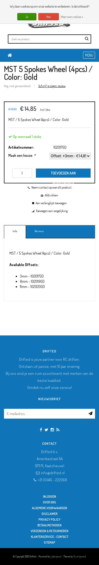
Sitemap (49, 542)
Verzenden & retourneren (49, 531)
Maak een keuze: (21, 155)
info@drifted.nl (53, 472)
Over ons (49, 502)
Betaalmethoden (49, 525)
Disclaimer (50, 514)
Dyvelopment (79, 556)
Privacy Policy (49, 519)
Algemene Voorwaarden (49, 508)
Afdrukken (51, 195)
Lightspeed (56, 556)
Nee (48, 17)
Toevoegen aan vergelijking (52, 211)
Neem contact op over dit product (51, 187)
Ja (26, 17)
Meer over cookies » (72, 17)
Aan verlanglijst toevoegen (51, 203)
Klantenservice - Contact (49, 537)
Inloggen (49, 496)
